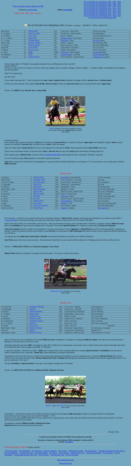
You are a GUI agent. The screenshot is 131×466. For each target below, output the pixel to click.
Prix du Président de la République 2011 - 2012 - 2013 (102, 8)
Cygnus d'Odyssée (66, 54)
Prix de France (37, 451)
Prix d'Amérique (24, 451)
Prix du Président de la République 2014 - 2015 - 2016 (102, 10)
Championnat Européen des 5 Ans (25, 455)
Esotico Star (65, 52)
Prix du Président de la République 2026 (102, 18)
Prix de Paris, (62, 451)
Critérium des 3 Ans (57, 455)
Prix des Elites (97, 52)
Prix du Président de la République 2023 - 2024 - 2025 (102, 16)
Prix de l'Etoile (108, 453)
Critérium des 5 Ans (77, 453)
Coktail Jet (64, 203)
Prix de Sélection (90, 451)
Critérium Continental (93, 453)
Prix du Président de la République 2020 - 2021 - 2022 (102, 14)
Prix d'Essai (96, 40)
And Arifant (64, 40)
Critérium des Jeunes (76, 451)
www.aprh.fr (67, 10)
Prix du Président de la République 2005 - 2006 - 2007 (102, 4)
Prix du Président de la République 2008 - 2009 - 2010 (102, 6)
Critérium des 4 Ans (99, 57)
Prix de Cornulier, (12, 451)
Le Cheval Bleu (31, 10)
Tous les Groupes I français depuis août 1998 (28, 6)
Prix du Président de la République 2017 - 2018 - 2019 (102, 12)
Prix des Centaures (50, 451)
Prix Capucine (102, 208)
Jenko (31, 52)
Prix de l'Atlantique (11, 453)
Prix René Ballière (41, 453)
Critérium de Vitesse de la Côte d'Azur (111, 451)
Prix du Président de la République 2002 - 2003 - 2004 (102, 2)
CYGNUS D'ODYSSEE (52, 155)
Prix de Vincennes (98, 54)
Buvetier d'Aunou (66, 38)
